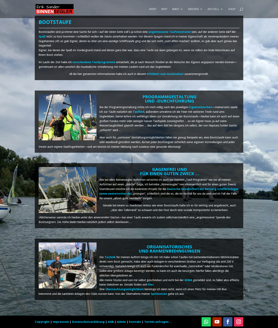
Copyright (42, 322)
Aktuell (213, 9)
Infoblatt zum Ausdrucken (165, 74)
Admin (121, 322)
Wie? (164, 9)
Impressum (61, 322)
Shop (232, 9)
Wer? (152, 9)
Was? (175, 9)
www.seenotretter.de (115, 193)
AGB (111, 322)
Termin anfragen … (158, 322)
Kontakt (135, 322)
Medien (193, 9)
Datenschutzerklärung (88, 322)
